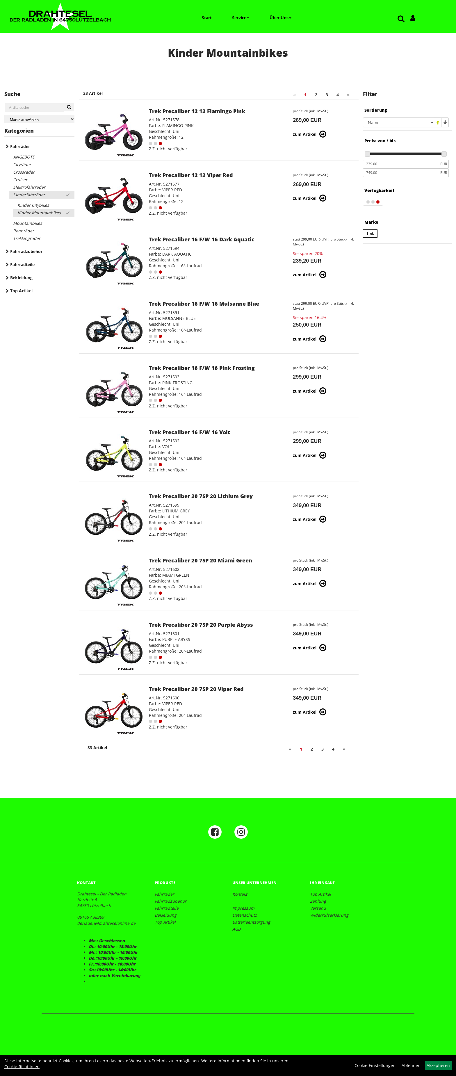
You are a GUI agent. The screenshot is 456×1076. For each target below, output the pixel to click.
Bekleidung (21, 277)
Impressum (243, 908)
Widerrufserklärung (329, 915)
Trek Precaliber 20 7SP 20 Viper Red (196, 688)
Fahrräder (20, 146)
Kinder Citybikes (33, 205)
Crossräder (24, 172)
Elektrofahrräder (29, 187)
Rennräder (23, 231)
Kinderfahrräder (29, 194)
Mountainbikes (27, 223)
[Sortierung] (398, 122)
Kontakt (239, 894)
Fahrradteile (22, 264)
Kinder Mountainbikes (39, 212)
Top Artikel (21, 290)
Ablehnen (411, 1065)
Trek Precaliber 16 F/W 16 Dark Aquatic (201, 239)
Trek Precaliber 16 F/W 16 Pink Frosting (202, 367)
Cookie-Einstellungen (375, 1065)
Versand (318, 908)
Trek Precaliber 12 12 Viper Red (191, 175)
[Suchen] (69, 107)
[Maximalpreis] (401, 172)
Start (207, 17)
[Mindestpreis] (401, 164)
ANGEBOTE (24, 157)
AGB (236, 929)
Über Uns (280, 17)
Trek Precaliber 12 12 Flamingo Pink (197, 111)
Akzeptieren (438, 1065)
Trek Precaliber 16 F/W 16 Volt (189, 432)
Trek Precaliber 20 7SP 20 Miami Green (200, 560)
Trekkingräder (26, 238)
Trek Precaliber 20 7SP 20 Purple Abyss (201, 624)
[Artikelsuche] (401, 19)
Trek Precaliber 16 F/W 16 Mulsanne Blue (204, 303)
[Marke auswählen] (39, 119)
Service (240, 17)
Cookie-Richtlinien (22, 1066)
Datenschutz (244, 915)
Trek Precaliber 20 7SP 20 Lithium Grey (201, 496)
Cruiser (20, 179)
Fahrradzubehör (26, 251)
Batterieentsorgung (251, 922)
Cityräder (22, 164)
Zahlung (318, 901)
